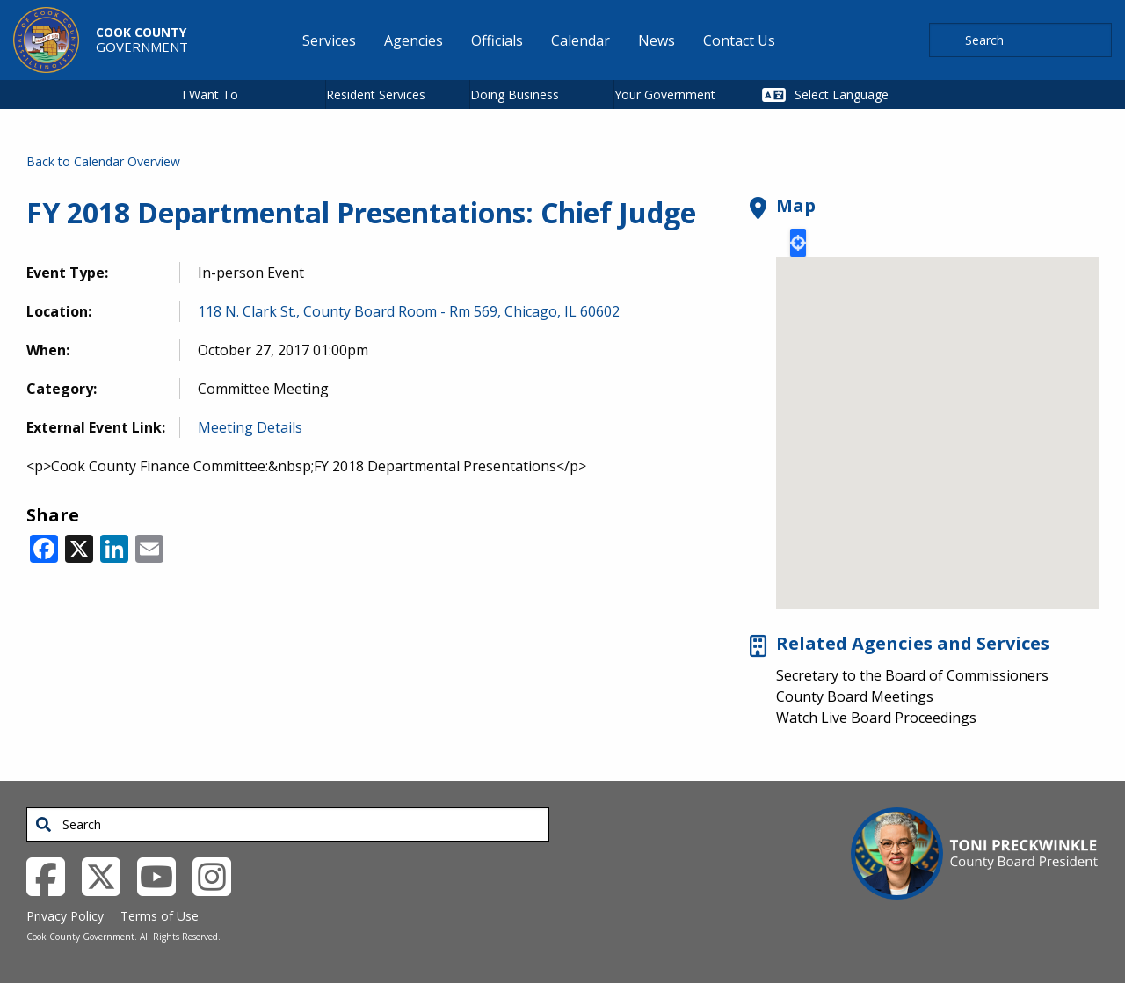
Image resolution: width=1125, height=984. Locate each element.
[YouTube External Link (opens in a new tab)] (163, 875)
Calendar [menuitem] (580, 40)
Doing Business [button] (514, 94)
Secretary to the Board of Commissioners (912, 675)
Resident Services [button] (375, 94)
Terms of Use (159, 915)
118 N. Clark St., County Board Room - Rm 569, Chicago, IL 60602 (409, 311)
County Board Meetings (854, 696)
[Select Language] (863, 95)
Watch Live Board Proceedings (876, 717)
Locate (798, 243)
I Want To (210, 94)
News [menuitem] (656, 40)
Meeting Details (250, 427)
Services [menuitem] (329, 40)
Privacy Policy (65, 915)
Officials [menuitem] (497, 40)
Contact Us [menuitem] (739, 40)
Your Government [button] (664, 94)
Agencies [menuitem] (413, 40)
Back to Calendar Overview (103, 161)
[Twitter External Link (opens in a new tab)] (108, 875)
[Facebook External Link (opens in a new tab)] (52, 875)
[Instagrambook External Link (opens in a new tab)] (218, 875)
